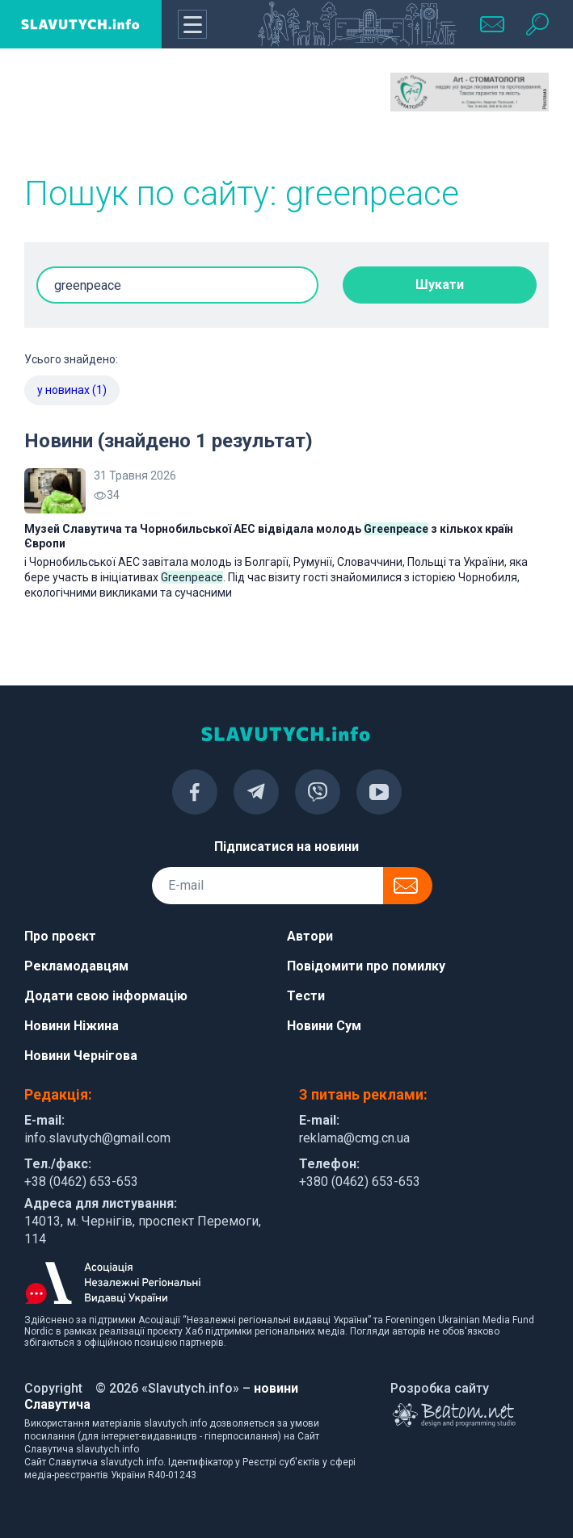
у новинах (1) (72, 389)
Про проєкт (60, 936)
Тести (306, 996)
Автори (310, 936)
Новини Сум (324, 1025)
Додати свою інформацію (105, 996)
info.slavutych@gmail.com (97, 1138)
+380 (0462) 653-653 (359, 1181)
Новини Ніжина (71, 1025)
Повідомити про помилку (366, 966)
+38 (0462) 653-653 (81, 1181)
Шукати (439, 284)
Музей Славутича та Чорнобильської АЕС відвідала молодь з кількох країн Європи (268, 536)
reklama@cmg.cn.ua (354, 1138)
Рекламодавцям (76, 966)
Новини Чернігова (80, 1055)
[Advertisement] (103, 113)
